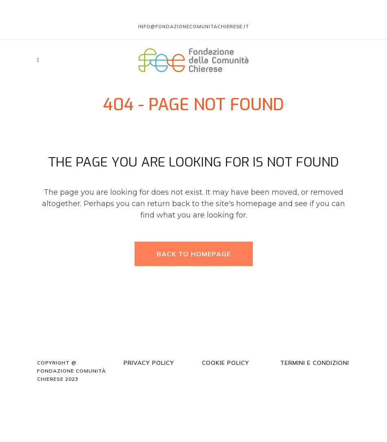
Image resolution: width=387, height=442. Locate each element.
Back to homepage (194, 254)
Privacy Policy (149, 362)
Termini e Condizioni (314, 362)
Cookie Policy (225, 362)
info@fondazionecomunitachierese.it (193, 26)
